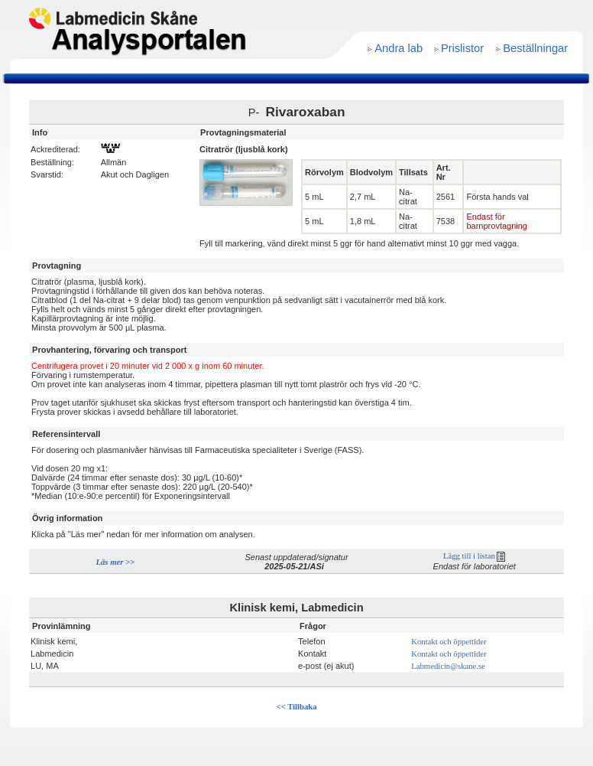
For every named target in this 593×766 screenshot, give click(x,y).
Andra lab (398, 48)
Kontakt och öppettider (448, 641)
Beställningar (535, 48)
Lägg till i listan (474, 556)
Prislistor (462, 48)
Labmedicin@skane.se (448, 666)
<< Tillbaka (297, 706)
